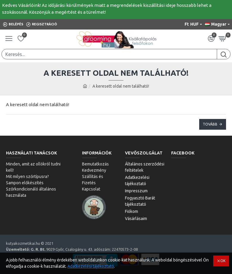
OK (222, 261)
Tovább (210, 124)
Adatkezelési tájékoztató (90, 266)
